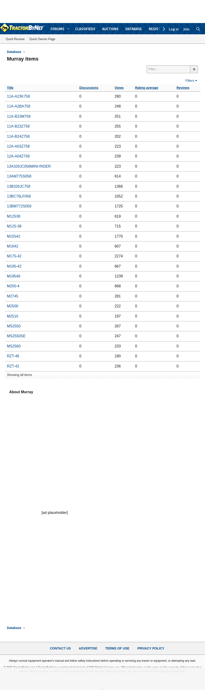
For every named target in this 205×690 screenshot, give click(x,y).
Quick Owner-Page (42, 38)
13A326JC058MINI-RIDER (29, 166)
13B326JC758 (18, 186)
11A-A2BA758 (18, 106)
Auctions (110, 29)
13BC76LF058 (19, 196)
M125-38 (14, 226)
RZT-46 (13, 356)
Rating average (146, 88)
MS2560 (14, 346)
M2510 (12, 316)
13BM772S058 (19, 206)
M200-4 (13, 286)
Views (119, 88)
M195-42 (14, 266)
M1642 (12, 246)
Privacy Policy (150, 648)
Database (133, 29)
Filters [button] (189, 80)
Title (10, 88)
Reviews (182, 88)
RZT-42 (13, 366)
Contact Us (60, 648)
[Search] (198, 29)
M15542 (13, 236)
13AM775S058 (19, 176)
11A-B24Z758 (18, 136)
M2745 (12, 296)
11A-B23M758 (18, 116)
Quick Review (15, 38)
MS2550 (14, 326)
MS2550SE (16, 336)
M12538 (13, 216)
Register (157, 29)
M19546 (13, 276)
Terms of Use (117, 648)
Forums (57, 29)
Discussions (88, 88)
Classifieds (85, 29)
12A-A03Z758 (18, 146)
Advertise (88, 648)
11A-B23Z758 (18, 126)
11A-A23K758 (18, 96)
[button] (68, 29)
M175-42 (14, 256)
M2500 (12, 306)
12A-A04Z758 (18, 156)
